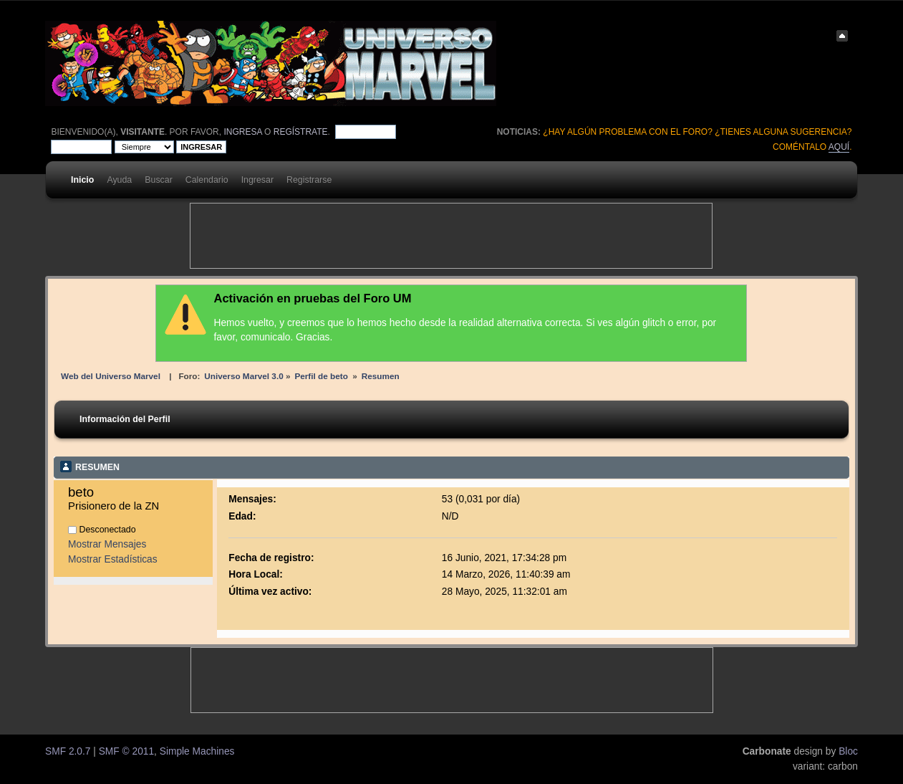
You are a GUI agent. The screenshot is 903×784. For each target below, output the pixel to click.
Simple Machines (197, 751)
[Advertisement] (451, 236)
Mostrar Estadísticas (113, 559)
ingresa (242, 132)
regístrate (301, 132)
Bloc (848, 751)
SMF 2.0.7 (67, 751)
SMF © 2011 (126, 751)
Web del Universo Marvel (110, 376)
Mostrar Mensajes (107, 544)
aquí (839, 147)
